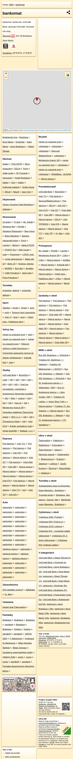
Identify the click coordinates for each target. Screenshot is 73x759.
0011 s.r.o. (16, 417)
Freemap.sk (42, 130)
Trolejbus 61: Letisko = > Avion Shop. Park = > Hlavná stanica (53, 401)
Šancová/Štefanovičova (49, 201)
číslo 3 (8, 317)
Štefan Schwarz (20, 648)
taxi (24, 490)
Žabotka (6, 308)
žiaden (5, 164)
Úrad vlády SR (55, 315)
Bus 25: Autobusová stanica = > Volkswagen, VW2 (55, 383)
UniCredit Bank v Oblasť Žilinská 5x (54, 558)
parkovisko (7, 507)
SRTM (52, 742)
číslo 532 (17, 453)
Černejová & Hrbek (11, 422)
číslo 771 (16, 490)
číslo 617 (55, 210)
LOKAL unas (28, 254)
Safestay (6, 209)
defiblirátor (30, 590)
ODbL (58, 725)
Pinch (25, 169)
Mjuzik (16, 192)
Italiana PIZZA (27, 245)
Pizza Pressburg (10, 278)
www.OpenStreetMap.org (48, 723)
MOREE (8, 268)
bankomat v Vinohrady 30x (55, 586)
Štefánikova (44, 445)
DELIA (17, 169)
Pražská (60, 459)
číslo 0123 (43, 210)
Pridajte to (42, 744)
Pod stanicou (8, 444)
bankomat (20, 5)
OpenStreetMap (29, 130)
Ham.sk (17, 403)
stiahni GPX (43, 642)
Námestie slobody (47, 455)
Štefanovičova (47, 459)
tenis (32, 308)
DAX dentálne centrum (13, 590)
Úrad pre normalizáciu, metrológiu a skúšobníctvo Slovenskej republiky (18, 389)
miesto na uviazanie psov (14, 335)
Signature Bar (9, 227)
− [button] (6, 77)
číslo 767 (49, 233)
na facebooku (46, 703)
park (30, 335)
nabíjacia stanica (10, 549)
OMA (11, 5)
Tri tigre (17, 222)
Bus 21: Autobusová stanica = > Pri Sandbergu (54, 420)
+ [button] (6, 74)
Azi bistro (7, 222)
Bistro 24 (11, 264)
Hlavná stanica (19, 458)
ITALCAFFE (16, 164)
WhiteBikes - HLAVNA (61, 174)
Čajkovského (44, 441)
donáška (29, 268)
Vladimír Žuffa (9, 657)
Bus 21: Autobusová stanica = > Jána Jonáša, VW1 (52, 392)
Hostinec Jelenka (26, 264)
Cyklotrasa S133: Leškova (50, 526)
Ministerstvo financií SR (13, 408)
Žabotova (43, 464)
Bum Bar (19, 268)
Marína (15, 245)
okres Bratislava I (18, 147)
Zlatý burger (24, 250)
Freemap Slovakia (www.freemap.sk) (49, 730)
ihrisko (15, 308)
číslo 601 (13, 495)
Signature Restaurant (12, 231)
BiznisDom (24, 375)
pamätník (9, 625)
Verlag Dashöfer (10, 431)
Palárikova (57, 441)
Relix (13, 398)
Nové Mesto (8, 142)
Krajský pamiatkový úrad (21, 426)
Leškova (53, 464)
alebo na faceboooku (12, 757)
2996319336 (51, 638)
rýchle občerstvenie (13, 259)
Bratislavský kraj (10, 137)
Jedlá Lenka (8, 173)
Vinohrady (20, 142)
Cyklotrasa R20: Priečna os (51, 522)
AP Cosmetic (22, 173)
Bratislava (23, 137)
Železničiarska (45, 450)
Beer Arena (29, 231)
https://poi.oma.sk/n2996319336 (61, 130)
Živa (13, 183)
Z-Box (65, 255)
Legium (21, 398)
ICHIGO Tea (10, 250)
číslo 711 (21, 444)
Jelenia (57, 450)
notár (5, 380)
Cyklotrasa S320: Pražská (50, 517)
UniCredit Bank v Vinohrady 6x (52, 562)
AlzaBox (66, 260)
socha (20, 657)
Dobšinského (63, 455)
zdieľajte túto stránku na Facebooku (47, 705)
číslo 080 (12, 467)
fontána (17, 629)
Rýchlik (21, 227)
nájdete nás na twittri (12, 753)
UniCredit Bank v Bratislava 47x (53, 590)
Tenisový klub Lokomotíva (23, 313)
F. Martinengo (16, 639)
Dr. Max (8, 594)
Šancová (9, 36)
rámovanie (7, 178)
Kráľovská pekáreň (11, 187)
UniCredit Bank (9, 375)
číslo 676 (7, 481)
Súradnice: (7, 53)
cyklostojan (43, 146)
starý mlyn (26, 192)
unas (5, 254)
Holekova (45, 473)
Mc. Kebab (28, 222)
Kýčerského (57, 445)
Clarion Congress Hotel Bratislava (18, 205)
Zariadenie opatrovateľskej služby (18, 652)
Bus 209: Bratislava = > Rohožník (53, 355)
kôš (17, 380)
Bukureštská (64, 468)
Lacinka (6, 245)
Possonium (15, 254)
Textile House (28, 187)
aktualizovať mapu (52, 636)
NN (11, 380)
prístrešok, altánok (11, 290)
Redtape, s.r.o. (26, 431)
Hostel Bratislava (22, 178)
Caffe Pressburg (12, 273)
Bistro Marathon (12, 236)
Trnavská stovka (46, 495)
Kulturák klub (63, 265)
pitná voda (26, 273)
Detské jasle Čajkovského (14, 607)
